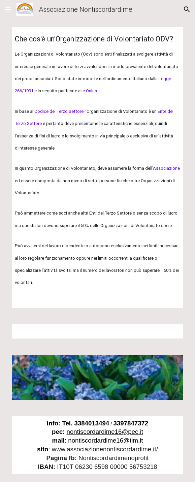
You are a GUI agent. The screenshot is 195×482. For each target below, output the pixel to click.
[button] (8, 9)
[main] (97, 167)
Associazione (166, 168)
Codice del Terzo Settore (59, 111)
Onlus (91, 90)
